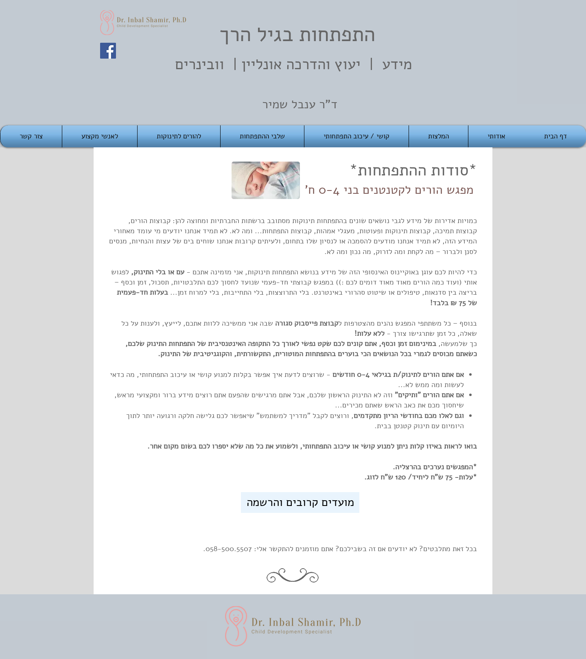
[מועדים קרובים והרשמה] (300, 502)
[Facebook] (108, 51)
